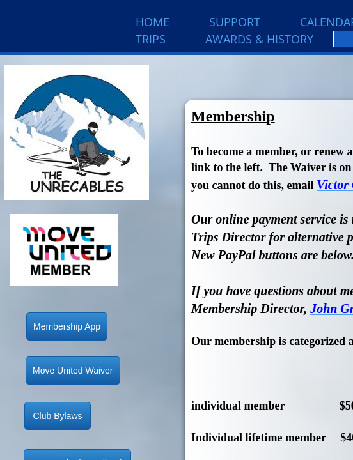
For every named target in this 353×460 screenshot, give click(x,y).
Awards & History (259, 39)
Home (152, 21)
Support (234, 21)
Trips (151, 39)
